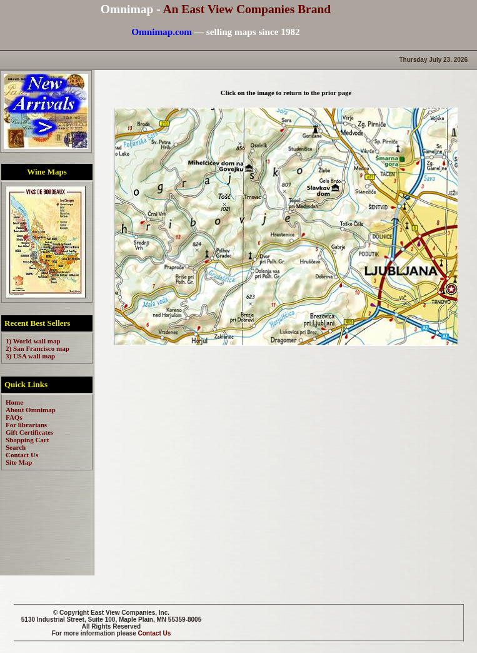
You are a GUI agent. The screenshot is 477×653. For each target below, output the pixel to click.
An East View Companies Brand (247, 9)
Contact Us (154, 633)
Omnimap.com (161, 31)
